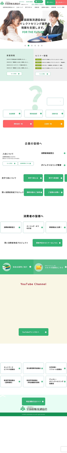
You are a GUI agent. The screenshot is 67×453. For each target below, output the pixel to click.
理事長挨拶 (33, 114)
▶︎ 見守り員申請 (29, 1)
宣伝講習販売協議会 (34, 368)
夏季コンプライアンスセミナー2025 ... (55, 68)
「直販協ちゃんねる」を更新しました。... (20, 62)
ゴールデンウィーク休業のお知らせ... (20, 65)
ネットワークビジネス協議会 (9, 368)
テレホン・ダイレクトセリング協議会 (56, 381)
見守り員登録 (54, 178)
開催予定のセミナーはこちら (47, 243)
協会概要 (12, 114)
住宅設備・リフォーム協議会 (55, 368)
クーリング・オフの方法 (33, 227)
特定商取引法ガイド (33, 401)
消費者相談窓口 (47, 153)
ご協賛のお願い (54, 192)
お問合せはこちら (24, 4)
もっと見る (13, 73)
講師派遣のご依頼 (33, 192)
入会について (19, 7)
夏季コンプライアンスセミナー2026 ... (55, 59)
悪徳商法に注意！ (55, 227)
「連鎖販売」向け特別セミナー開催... (55, 65)
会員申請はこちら (24, 163)
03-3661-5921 (38, 4)
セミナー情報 (60, 7)
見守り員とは (28, 7)
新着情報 (53, 7)
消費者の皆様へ (46, 7)
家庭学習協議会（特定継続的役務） (34, 381)
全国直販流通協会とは (8, 7)
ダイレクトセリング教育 (51, 165)
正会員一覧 (48, 124)
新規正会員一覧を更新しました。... (19, 59)
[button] (25, 45)
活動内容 (37, 7)
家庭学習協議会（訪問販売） (9, 381)
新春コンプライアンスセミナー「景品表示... (56, 62)
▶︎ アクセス (22, 1)
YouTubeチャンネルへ (30, 332)
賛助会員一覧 (18, 124)
